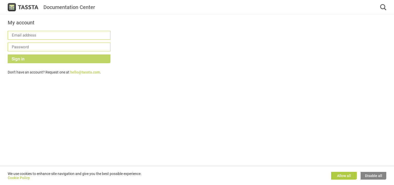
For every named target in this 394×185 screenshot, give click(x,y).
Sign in (18, 58)
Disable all (373, 176)
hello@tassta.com (85, 72)
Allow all (344, 176)
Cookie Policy (19, 178)
